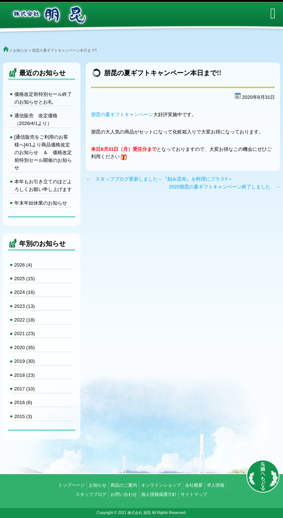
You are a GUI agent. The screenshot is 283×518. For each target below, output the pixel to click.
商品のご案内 (124, 485)
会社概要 (194, 485)
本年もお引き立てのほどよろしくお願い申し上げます (43, 185)
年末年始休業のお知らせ (40, 203)
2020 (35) (24, 347)
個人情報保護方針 (159, 494)
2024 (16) (24, 292)
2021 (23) (24, 333)
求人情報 (215, 485)
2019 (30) (24, 361)
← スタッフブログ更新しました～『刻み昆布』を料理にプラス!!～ (159, 179)
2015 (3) (23, 416)
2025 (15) (24, 278)
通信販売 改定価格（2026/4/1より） (35, 119)
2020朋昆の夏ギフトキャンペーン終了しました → (224, 187)
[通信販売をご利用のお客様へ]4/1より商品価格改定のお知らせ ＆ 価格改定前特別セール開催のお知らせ (43, 152)
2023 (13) (24, 306)
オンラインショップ (161, 485)
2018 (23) (24, 375)
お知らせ (20, 50)
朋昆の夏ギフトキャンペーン (122, 114)
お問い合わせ (124, 494)
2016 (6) (23, 402)
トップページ (71, 485)
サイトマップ (194, 494)
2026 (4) (23, 265)
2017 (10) (24, 389)
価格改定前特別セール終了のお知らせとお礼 (43, 98)
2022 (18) (24, 320)
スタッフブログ (91, 494)
